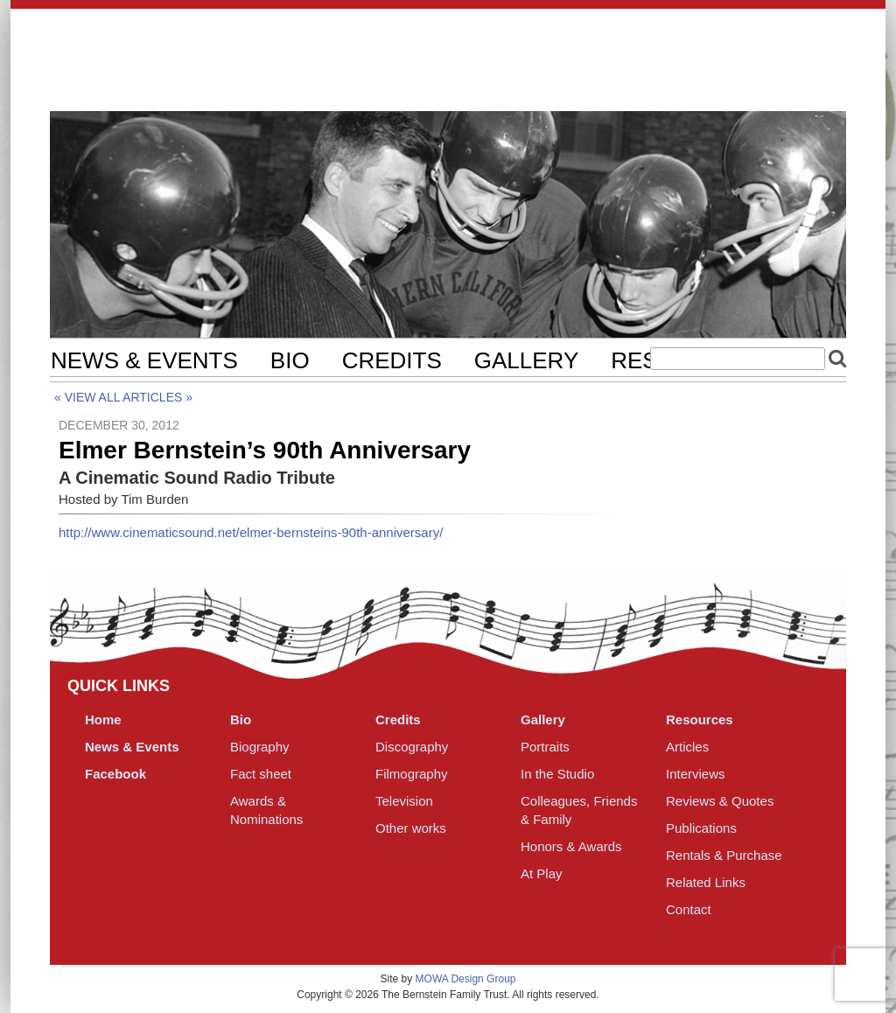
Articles (152, 397)
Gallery (526, 360)
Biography (260, 746)
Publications (701, 828)
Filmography (411, 773)
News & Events (144, 360)
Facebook (115, 773)
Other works (410, 828)
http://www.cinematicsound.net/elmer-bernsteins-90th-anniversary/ (251, 532)
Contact (688, 909)
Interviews (695, 773)
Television (404, 800)
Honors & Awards (571, 846)
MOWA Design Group (466, 979)
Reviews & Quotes (720, 800)
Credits (392, 360)
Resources (699, 719)
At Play (542, 873)
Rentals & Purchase (724, 855)
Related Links (706, 882)
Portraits (545, 746)
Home (103, 719)
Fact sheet (260, 773)
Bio (290, 360)
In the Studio (557, 773)
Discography (411, 746)
